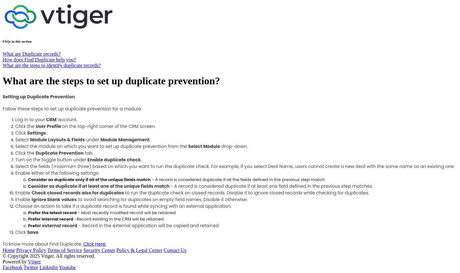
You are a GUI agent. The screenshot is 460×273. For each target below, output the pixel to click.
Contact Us (175, 250)
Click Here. (94, 244)
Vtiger (34, 261)
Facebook (12, 267)
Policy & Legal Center (139, 250)
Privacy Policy (31, 250)
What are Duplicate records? (32, 54)
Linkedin (48, 267)
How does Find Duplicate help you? (39, 59)
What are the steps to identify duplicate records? (52, 65)
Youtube (67, 267)
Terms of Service (64, 250)
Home (9, 250)
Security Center (99, 250)
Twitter (31, 267)
